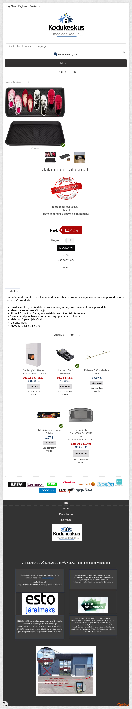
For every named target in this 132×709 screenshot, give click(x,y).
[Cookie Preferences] (5, 704)
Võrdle (66, 267)
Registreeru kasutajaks (29, 6)
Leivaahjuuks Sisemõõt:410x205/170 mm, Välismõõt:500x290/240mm (81, 435)
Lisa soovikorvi (66, 259)
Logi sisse (11, 6)
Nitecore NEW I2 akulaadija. (65, 372)
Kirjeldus (13, 291)
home (7, 82)
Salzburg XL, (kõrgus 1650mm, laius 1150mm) (33, 372)
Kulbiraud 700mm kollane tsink (96, 372)
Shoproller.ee (123, 704)
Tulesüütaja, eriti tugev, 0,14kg (49, 431)
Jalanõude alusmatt (21, 82)
